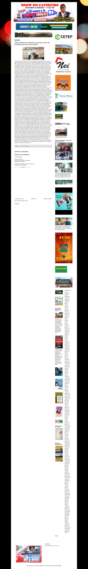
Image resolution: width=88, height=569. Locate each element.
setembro (66, 300)
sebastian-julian (50, 565)
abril (65, 307)
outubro (66, 299)
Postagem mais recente (19, 198)
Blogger (60, 565)
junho (66, 304)
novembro (66, 297)
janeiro (66, 295)
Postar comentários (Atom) (23, 200)
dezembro (66, 296)
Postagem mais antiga (48, 198)
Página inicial (33, 198)
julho (65, 303)
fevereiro (66, 293)
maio (65, 306)
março (66, 292)
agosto (66, 302)
